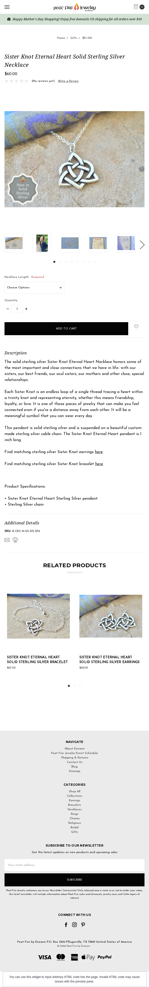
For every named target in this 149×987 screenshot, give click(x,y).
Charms (75, 818)
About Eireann (75, 748)
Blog (74, 766)
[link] (74, 721)
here (99, 452)
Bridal (75, 827)
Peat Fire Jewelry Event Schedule (74, 753)
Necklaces (75, 809)
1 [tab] (54, 262)
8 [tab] (95, 262)
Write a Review (68, 81)
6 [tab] (83, 262)
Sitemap (74, 771)
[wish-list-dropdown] (136, 326)
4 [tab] (72, 262)
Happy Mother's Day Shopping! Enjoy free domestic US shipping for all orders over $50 (74, 19)
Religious (74, 823)
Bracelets (74, 805)
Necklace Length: (24, 277)
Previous (6, 244)
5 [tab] (77, 262)
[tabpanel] (19, 243)
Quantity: (11, 300)
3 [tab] (66, 262)
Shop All (74, 791)
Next (142, 244)
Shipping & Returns (74, 757)
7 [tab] (89, 262)
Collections (74, 796)
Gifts (74, 832)
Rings (74, 814)
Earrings (74, 800)
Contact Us (74, 762)
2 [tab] (60, 262)
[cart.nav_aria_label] (140, 7)
